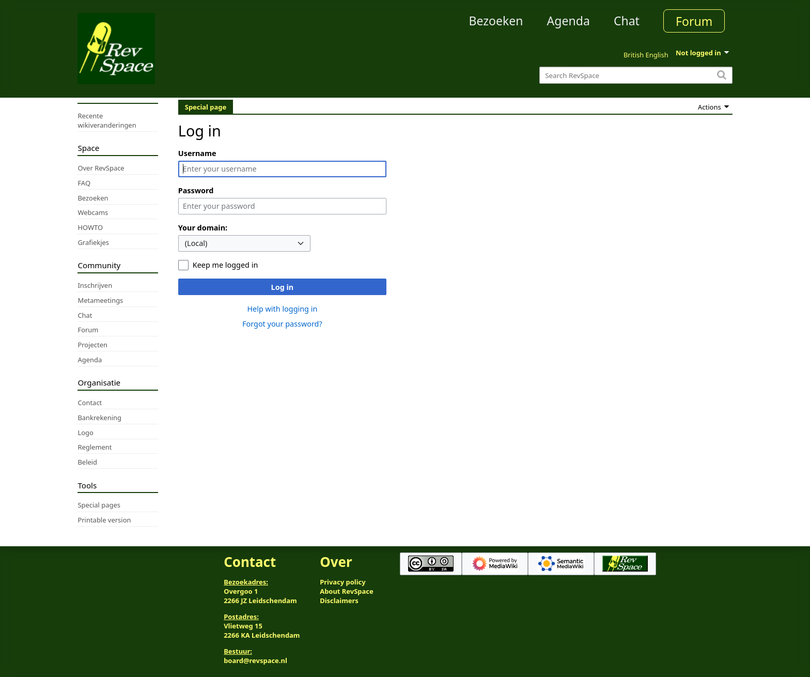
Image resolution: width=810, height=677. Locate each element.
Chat (627, 20)
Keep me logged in (225, 265)
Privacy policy (342, 582)
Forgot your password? (282, 324)
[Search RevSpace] (635, 75)
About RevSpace (346, 591)
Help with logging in (282, 309)
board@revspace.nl (255, 660)
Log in (282, 287)
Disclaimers (339, 600)
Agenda (568, 20)
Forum (694, 21)
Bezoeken (496, 20)
